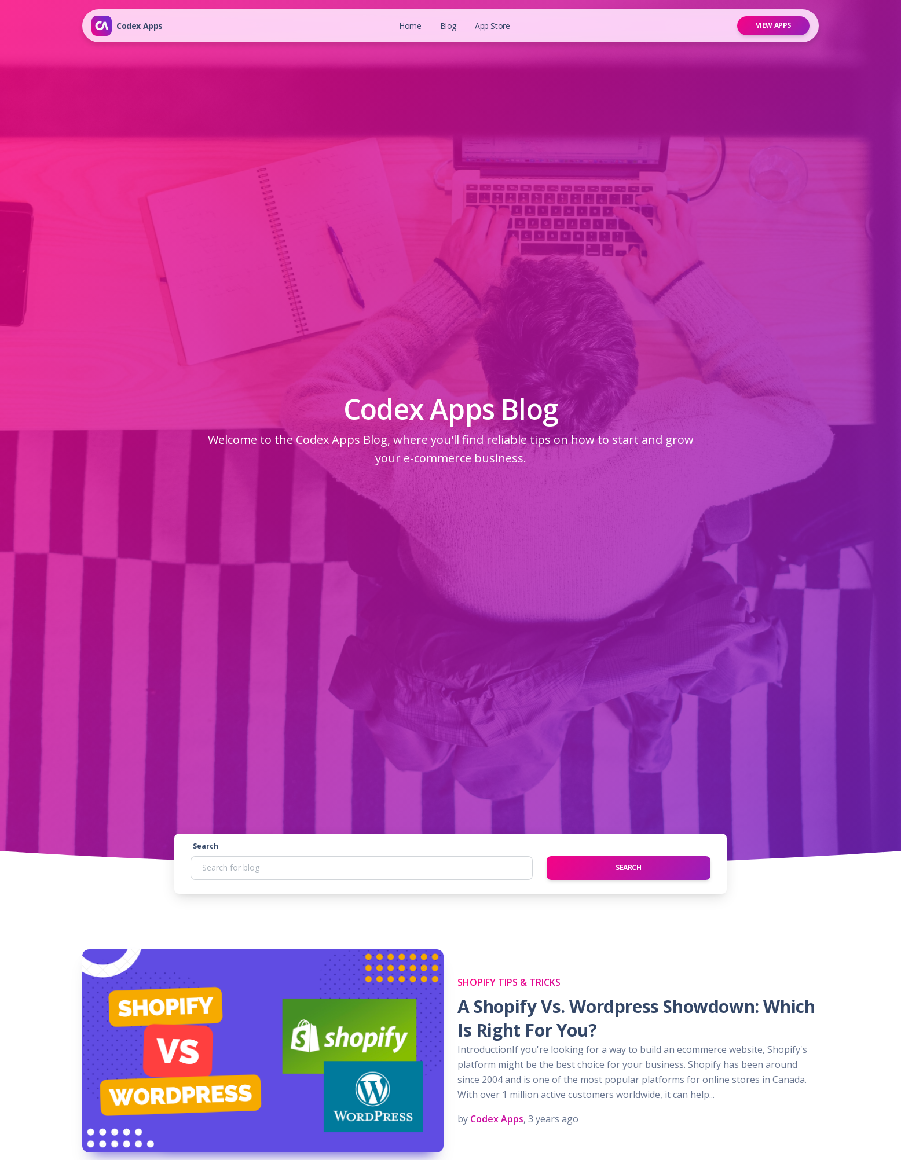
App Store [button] (492, 25)
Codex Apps (139, 25)
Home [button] (410, 25)
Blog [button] (448, 25)
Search (205, 846)
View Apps (773, 25)
